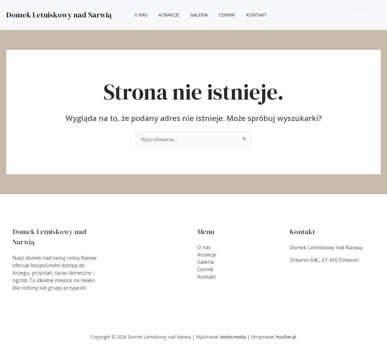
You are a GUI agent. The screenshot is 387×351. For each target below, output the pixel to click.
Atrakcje (165, 15)
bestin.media (233, 337)
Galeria (193, 15)
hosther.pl (286, 337)
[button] (354, 15)
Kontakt (246, 15)
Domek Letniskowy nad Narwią (58, 15)
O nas (139, 15)
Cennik (219, 15)
